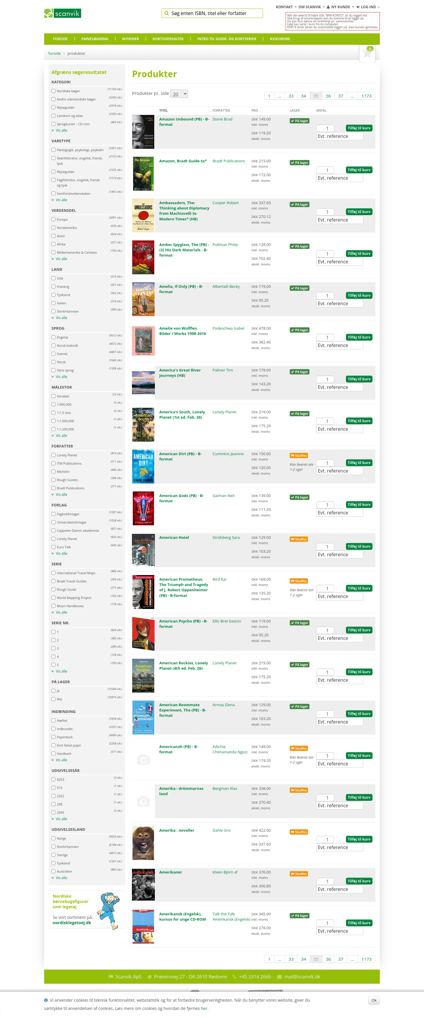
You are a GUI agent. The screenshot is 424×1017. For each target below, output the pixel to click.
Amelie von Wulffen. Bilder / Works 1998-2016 (182, 331)
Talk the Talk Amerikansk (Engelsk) (231, 916)
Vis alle (59, 130)
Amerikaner (170, 872)
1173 (367, 96)
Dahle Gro (222, 830)
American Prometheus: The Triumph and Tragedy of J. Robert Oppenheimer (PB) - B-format (183, 587)
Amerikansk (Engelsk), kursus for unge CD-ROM (182, 916)
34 (303, 96)
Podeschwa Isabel (228, 328)
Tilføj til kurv (359, 128)
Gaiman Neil (223, 495)
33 (291, 96)
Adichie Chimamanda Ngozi (230, 749)
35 (316, 96)
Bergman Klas (225, 788)
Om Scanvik (310, 6)
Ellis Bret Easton (227, 621)
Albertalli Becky (226, 286)
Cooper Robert (226, 202)
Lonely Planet (224, 412)
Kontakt (285, 6)
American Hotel (174, 537)
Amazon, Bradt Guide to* (183, 161)
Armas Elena (224, 704)
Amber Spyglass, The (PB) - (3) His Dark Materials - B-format (184, 250)
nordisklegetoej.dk (72, 922)
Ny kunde (338, 6)
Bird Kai (219, 579)
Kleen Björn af (225, 872)
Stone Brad (222, 119)
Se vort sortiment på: (87, 909)
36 (328, 96)
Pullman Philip (225, 244)
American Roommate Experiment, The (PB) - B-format (182, 710)
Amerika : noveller (176, 830)
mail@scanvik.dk (302, 976)
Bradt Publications (229, 161)
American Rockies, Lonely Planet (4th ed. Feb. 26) (183, 665)
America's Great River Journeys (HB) (180, 372)
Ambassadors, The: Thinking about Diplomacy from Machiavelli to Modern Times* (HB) (184, 211)
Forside (54, 53)
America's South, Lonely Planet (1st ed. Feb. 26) (182, 414)
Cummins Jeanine (228, 453)
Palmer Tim (223, 370)
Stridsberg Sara (226, 537)
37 (340, 96)
